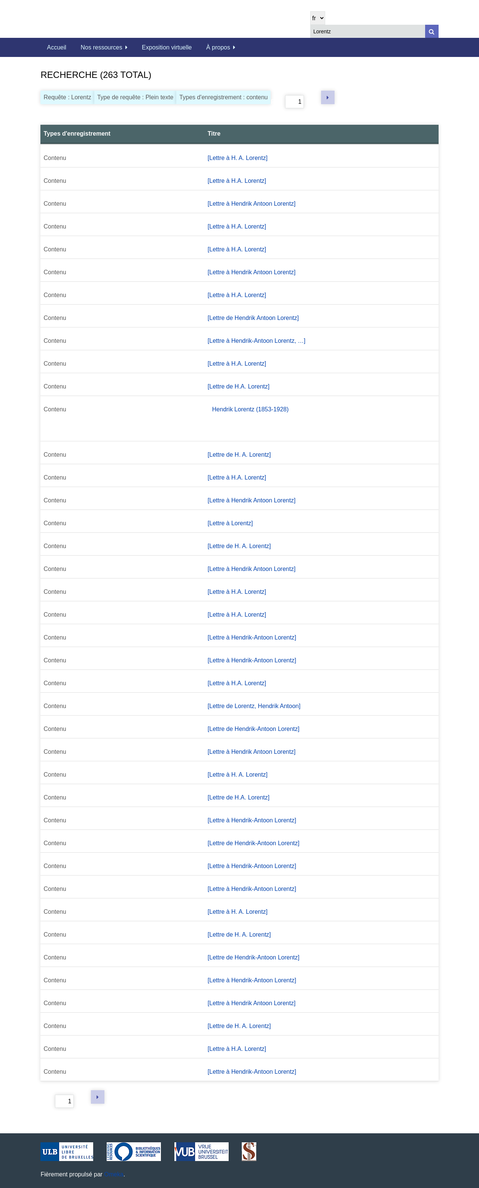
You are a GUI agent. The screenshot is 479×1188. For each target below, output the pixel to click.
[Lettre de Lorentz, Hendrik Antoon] (254, 706)
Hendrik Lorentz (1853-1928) (250, 409)
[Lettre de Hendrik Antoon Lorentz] (253, 318)
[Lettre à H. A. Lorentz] (238, 158)
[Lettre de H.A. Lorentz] (238, 386)
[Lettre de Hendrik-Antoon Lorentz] (253, 729)
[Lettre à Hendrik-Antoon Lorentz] (252, 637)
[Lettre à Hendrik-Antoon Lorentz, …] (256, 341)
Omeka (113, 1174)
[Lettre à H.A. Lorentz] (237, 181)
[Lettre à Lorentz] (230, 523)
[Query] (374, 31)
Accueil (56, 47)
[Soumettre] (432, 31)
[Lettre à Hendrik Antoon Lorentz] (252, 203)
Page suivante (328, 97)
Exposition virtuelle (167, 47)
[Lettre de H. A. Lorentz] (239, 454)
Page (287, 101)
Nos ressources (101, 47)
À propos (218, 47)
